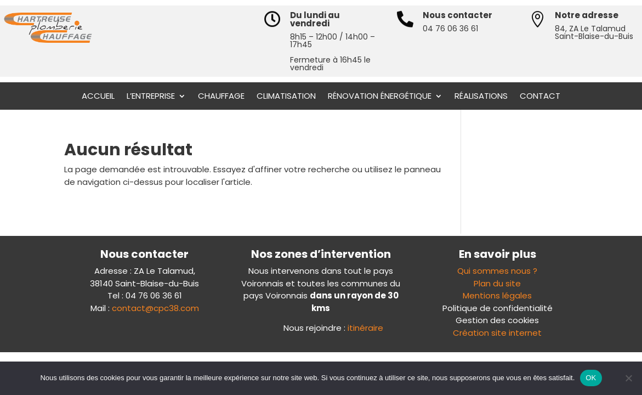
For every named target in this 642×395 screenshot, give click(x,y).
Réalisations (481, 96)
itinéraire (365, 328)
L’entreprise (151, 96)
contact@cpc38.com (155, 308)
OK (591, 378)
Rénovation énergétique (379, 96)
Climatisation (286, 96)
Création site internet (497, 332)
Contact (540, 96)
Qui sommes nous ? (497, 270)
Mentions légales (497, 295)
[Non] (628, 378)
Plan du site (497, 283)
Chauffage (221, 96)
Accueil (98, 96)
